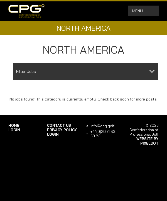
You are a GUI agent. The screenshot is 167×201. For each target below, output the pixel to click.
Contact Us (59, 125)
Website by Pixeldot (147, 141)
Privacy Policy (62, 130)
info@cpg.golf (102, 126)
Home (13, 125)
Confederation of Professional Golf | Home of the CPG (26, 11)
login (14, 130)
